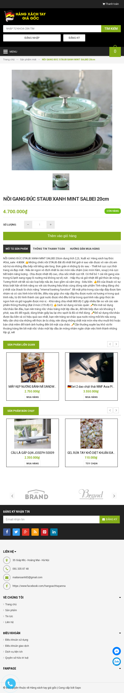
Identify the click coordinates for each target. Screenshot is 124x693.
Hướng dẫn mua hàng (85, 248)
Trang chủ (11, 604)
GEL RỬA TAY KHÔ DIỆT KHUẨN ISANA (92, 452)
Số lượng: (10, 224)
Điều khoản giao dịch (17, 645)
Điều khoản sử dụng (16, 639)
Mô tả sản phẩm (17, 248)
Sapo (78, 687)
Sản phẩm (11, 610)
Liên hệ (9, 622)
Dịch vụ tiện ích (14, 651)
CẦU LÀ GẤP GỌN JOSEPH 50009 (32, 452)
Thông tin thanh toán (49, 248)
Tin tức (9, 616)
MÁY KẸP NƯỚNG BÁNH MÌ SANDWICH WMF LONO (41, 386)
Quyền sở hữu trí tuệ (16, 657)
